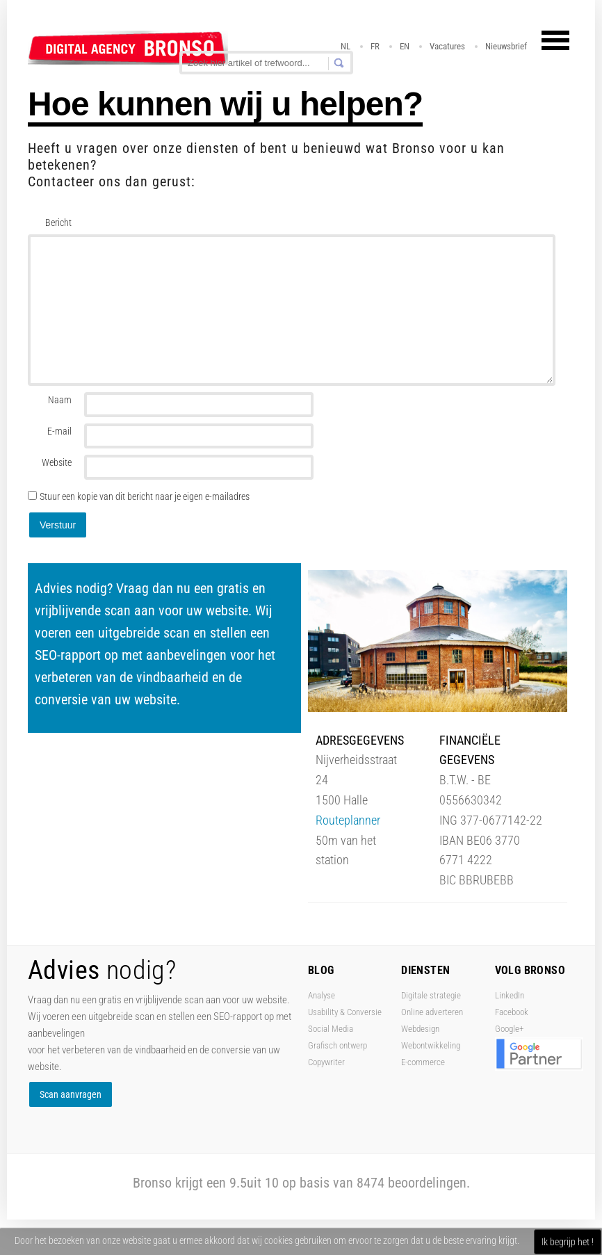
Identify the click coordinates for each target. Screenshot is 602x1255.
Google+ (509, 1028)
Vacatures (447, 46)
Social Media (330, 1028)
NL (345, 46)
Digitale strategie (431, 995)
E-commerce (423, 1062)
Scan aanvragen (70, 1094)
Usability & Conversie (345, 1012)
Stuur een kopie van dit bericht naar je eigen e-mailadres (145, 496)
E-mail (59, 431)
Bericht (58, 222)
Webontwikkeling (430, 1045)
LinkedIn (509, 995)
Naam (60, 399)
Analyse (321, 995)
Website (57, 462)
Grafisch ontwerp (337, 1045)
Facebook (511, 1012)
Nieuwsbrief (506, 46)
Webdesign (420, 1028)
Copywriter (326, 1062)
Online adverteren (432, 1012)
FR (375, 46)
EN (404, 46)
